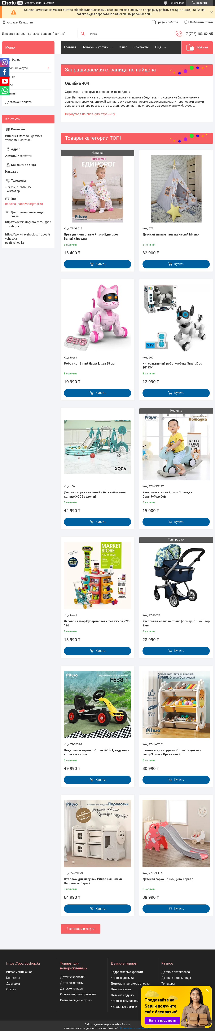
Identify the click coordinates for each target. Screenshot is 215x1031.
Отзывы (10, 93)
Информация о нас (19, 972)
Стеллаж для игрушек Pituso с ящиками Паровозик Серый (93, 881)
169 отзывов (176, 2)
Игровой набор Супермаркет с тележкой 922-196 (97, 623)
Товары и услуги (95, 47)
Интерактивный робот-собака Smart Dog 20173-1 (172, 365)
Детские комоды (71, 988)
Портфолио (13, 59)
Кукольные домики (124, 1006)
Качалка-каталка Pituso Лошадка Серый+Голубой (167, 494)
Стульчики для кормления (78, 994)
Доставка (13, 983)
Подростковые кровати (127, 972)
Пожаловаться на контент (135, 1028)
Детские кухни (121, 989)
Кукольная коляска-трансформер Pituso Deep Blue (176, 623)
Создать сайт (33, 2)
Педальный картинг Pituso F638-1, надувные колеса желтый (96, 752)
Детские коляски (72, 982)
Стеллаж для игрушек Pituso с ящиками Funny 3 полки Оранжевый (171, 752)
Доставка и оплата (18, 102)
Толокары (168, 983)
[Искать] (83, 34)
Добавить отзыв (201, 22)
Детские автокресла (175, 972)
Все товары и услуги (81, 928)
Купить (101, 264)
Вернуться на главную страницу (90, 114)
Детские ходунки (122, 995)
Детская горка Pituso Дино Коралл (167, 879)
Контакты (141, 47)
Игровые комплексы (125, 1001)
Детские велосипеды (176, 977)
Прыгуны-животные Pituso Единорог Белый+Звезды (91, 236)
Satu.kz (126, 1024)
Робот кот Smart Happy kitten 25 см (89, 363)
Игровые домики (122, 977)
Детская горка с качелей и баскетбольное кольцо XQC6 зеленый (95, 494)
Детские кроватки (72, 977)
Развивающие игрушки (76, 1000)
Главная (70, 47)
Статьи (10, 76)
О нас (123, 47)
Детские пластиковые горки (130, 983)
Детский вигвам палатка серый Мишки (170, 234)
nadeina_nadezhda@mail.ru (24, 204)
